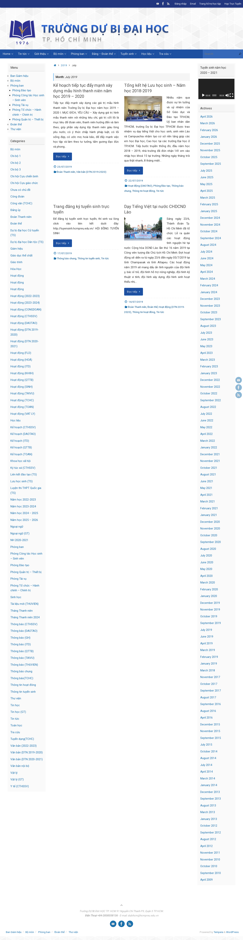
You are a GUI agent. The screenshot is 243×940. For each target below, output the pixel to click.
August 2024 (208, 245)
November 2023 (210, 305)
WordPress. (232, 932)
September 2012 (210, 832)
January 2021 (208, 515)
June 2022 (206, 420)
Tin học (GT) (18, 712)
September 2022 (210, 400)
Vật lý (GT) (17, 779)
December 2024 (210, 218)
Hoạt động (17, 275)
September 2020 (210, 542)
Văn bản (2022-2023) (23, 745)
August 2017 (208, 697)
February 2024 (209, 285)
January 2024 (208, 292)
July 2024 (206, 251)
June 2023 (206, 339)
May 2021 (206, 488)
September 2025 (210, 164)
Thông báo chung (66, 258)
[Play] (203, 95)
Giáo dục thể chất (21, 255)
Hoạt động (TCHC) (22, 400)
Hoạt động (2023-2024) (25, 302)
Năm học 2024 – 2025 (24, 513)
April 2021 (206, 495)
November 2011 (210, 852)
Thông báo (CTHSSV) (23, 624)
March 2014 (207, 778)
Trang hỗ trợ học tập (210, 3)
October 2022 (208, 393)
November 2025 (210, 150)
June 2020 (206, 562)
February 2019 (209, 657)
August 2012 (208, 839)
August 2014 (208, 758)
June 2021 (206, 481)
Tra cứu (15, 732)
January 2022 (208, 447)
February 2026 (209, 130)
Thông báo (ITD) (20, 644)
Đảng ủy (15, 210)
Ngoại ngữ (16, 526)
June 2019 (206, 636)
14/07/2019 (136, 301)
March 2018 (207, 670)
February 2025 (209, 204)
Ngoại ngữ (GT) (19, 533)
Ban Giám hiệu (19, 76)
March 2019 (207, 650)
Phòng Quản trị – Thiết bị (27, 119)
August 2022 (208, 407)
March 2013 (207, 812)
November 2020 (210, 528)
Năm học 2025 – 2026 (24, 520)
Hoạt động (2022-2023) (25, 296)
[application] (216, 89)
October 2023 (208, 312)
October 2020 (208, 535)
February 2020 (209, 589)
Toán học (16, 725)
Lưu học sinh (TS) (21, 481)
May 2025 (206, 184)
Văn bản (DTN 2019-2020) (91, 171)
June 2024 (206, 258)
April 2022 (206, 434)
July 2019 (206, 630)
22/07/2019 (136, 180)
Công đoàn (17, 196)
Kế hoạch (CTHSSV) (23, 427)
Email (193, 3)
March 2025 (207, 197)
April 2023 (206, 353)
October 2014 (208, 751)
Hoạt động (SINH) (21, 386)
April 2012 (206, 846)
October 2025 (208, 157)
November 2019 (210, 609)
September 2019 (210, 623)
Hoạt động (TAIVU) (22, 393)
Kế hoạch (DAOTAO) (23, 434)
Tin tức (160, 190)
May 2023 (206, 346)
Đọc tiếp (63, 156)
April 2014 (206, 771)
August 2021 (208, 474)
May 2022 (206, 427)
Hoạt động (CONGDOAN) (25, 309)
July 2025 (206, 170)
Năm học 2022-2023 (23, 499)
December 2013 (210, 792)
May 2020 (206, 569)
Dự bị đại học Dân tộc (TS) (26, 242)
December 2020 (210, 522)
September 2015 (210, 738)
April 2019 (206, 643)
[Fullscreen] (231, 95)
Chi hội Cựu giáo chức (24, 183)
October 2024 (208, 231)
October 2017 (208, 684)
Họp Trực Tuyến (232, 3)
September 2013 (210, 798)
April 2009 (206, 879)
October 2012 (208, 825)
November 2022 (210, 386)
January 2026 (208, 136)
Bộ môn (15, 80)
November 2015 (210, 731)
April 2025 (206, 191)
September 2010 (210, 873)
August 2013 (208, 805)
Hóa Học (15, 269)
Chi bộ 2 (15, 163)
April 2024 (206, 272)
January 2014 (208, 785)
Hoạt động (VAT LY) (22, 413)
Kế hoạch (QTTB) (21, 447)
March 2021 (207, 501)
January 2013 (208, 819)
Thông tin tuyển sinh (88, 258)
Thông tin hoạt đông (143, 190)
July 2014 (206, 765)
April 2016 (206, 717)
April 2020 (206, 576)
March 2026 (207, 123)
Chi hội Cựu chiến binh (24, 176)
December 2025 (210, 143)
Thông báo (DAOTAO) (23, 631)
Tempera (218, 932)
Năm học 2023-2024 (23, 506)
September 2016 (210, 704)
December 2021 (210, 454)
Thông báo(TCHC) (21, 678)
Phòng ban (17, 85)
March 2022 (207, 441)
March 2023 (207, 359)
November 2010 (210, 859)
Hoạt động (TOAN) (22, 407)
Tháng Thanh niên (21, 610)
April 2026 (206, 116)
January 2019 (208, 663)
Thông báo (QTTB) (22, 651)
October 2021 (208, 468)
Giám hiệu (16, 248)
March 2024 (207, 278)
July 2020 (206, 555)
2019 (64, 65)
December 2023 (210, 299)
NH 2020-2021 (19, 540)
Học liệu (15, 420)
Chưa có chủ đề (20, 190)
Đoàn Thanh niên (66, 171)
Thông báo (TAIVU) (22, 658)
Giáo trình (16, 262)
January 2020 (208, 596)
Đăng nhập (181, 3)
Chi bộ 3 (15, 169)
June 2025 (206, 177)
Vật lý (13, 772)
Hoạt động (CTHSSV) (23, 316)
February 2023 (209, 366)
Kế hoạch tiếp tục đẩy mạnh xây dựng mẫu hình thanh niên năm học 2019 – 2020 (82, 91)
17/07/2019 (64, 253)
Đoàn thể (153, 306)
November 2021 (210, 461)
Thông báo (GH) (20, 637)
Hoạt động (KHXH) (22, 373)
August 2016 (208, 711)
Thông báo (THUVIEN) (24, 664)
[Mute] (227, 95)
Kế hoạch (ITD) (19, 441)
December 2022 (210, 380)
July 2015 (206, 744)
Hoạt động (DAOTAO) (140, 185)
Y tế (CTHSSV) (19, 786)
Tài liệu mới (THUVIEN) (24, 604)
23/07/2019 (64, 166)
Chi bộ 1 (15, 156)
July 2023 (206, 332)
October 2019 (208, 616)
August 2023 (208, 326)
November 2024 (210, 224)
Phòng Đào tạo (161, 185)
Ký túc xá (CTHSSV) (22, 468)
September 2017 (210, 690)
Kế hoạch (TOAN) (21, 454)
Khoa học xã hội (20, 461)
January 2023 (208, 373)
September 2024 (210, 238)
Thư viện (15, 129)
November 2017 (210, 677)
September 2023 (210, 319)
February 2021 (209, 508)
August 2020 (208, 549)
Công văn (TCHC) (21, 203)
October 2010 (208, 866)
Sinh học (15, 597)
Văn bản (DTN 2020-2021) (26, 759)
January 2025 (208, 211)
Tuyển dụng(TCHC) (22, 739)
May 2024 (206, 265)
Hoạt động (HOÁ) (21, 359)
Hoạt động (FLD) (20, 353)
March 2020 (207, 582)
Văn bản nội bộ (19, 766)
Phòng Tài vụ (20, 105)
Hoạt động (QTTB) (21, 380)
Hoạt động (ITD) (20, 366)
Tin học (15, 705)
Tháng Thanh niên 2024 (24, 617)
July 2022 (206, 413)
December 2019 (210, 603)
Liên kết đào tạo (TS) (23, 474)
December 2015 (210, 724)
